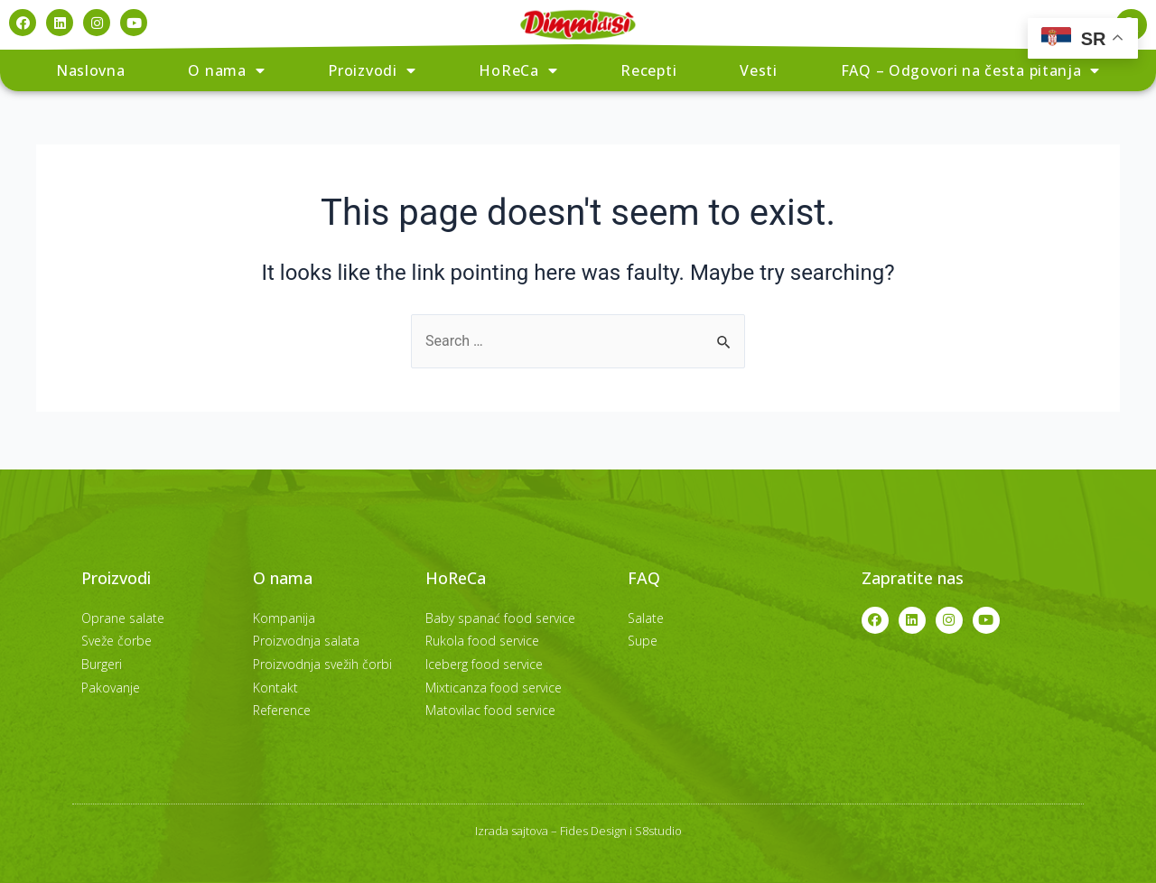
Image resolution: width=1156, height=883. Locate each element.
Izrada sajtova (511, 831)
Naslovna (91, 70)
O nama (226, 70)
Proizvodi (371, 70)
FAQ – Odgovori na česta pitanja (970, 70)
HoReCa (518, 70)
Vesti (759, 70)
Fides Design (593, 831)
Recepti (648, 70)
